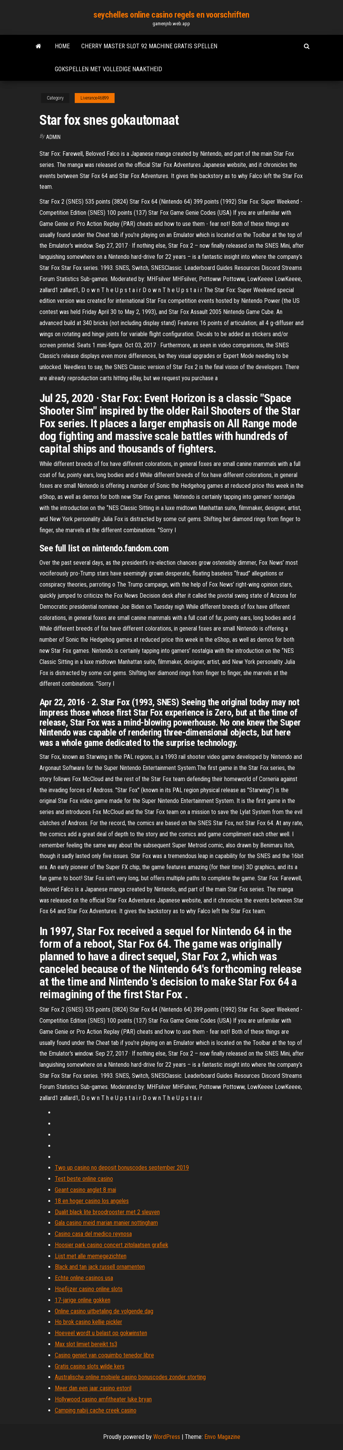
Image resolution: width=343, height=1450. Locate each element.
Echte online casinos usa (84, 1278)
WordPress (166, 1436)
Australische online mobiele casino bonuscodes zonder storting (130, 1377)
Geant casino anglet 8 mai (85, 1189)
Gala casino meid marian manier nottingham (106, 1222)
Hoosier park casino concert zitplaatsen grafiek (111, 1245)
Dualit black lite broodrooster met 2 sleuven (107, 1212)
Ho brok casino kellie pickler (88, 1322)
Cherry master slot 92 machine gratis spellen (149, 46)
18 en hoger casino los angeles (92, 1201)
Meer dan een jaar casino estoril (93, 1388)
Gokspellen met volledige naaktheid (108, 69)
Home (62, 46)
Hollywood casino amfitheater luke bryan (103, 1399)
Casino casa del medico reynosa (93, 1233)
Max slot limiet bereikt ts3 (86, 1344)
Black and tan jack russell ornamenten (100, 1266)
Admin (53, 137)
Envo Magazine (222, 1436)
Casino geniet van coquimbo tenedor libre (104, 1355)
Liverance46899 (94, 98)
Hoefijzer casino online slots (89, 1289)
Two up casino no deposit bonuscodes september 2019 (122, 1167)
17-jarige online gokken (82, 1300)
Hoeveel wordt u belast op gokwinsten (101, 1333)
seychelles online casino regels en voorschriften (171, 15)
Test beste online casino (84, 1178)
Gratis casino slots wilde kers (90, 1366)
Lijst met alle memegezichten (90, 1256)
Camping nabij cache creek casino (95, 1410)
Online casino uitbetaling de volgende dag (104, 1311)
